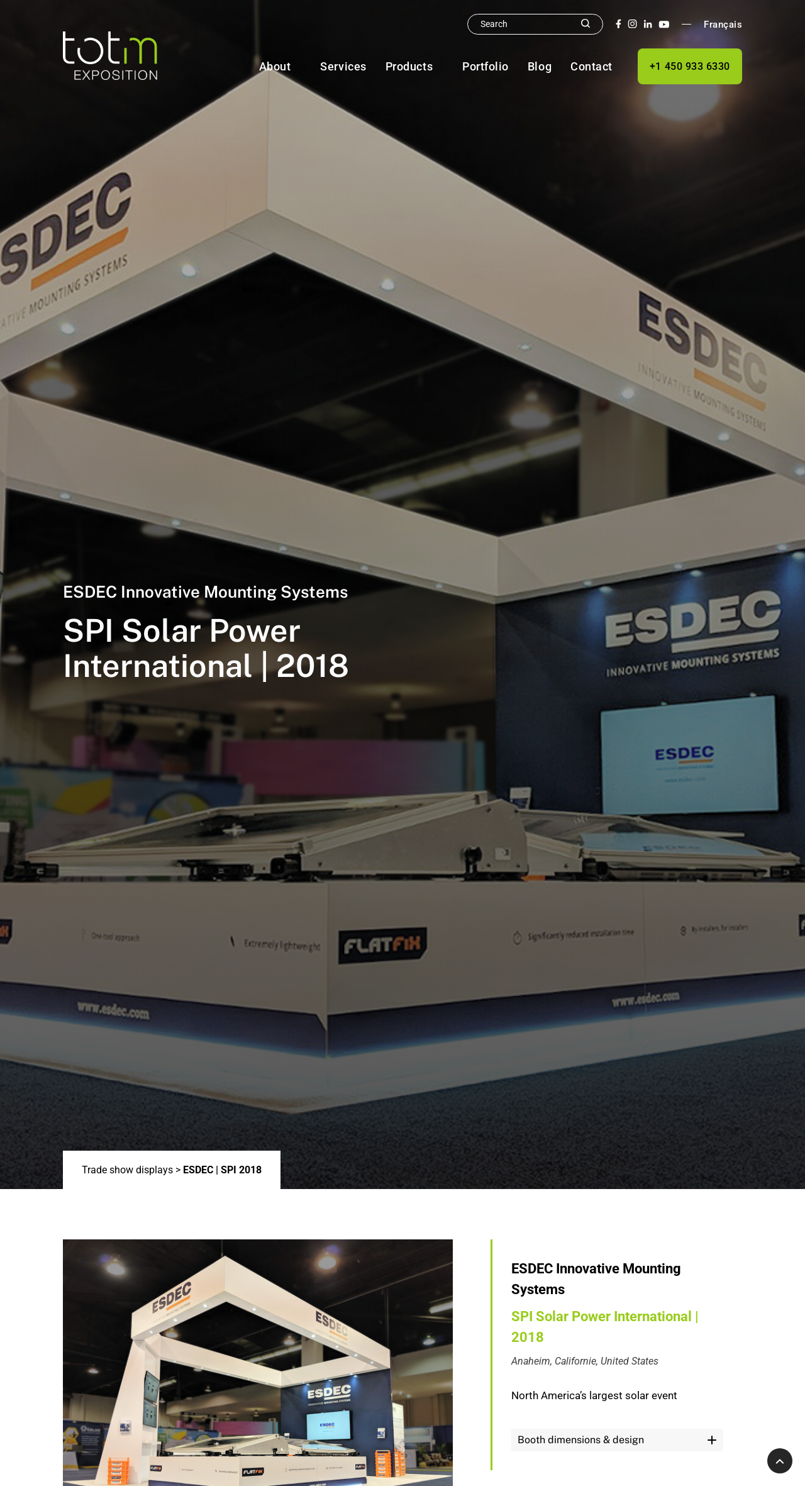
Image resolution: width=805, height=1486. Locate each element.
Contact (591, 66)
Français (723, 24)
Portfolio (485, 66)
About (275, 66)
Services (343, 66)
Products (409, 66)
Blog (540, 66)
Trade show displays (127, 1170)
